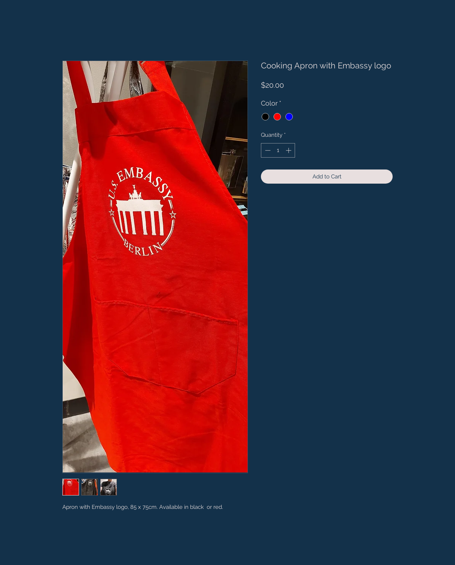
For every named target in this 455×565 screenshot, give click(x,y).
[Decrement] (267, 150)
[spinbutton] (278, 150)
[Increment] (289, 150)
